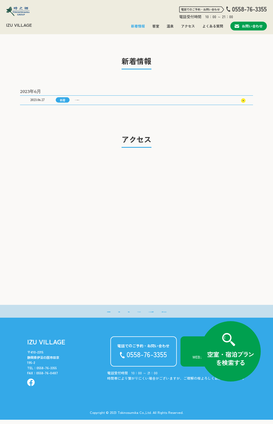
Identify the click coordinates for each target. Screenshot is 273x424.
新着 (63, 102)
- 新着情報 (79, 315)
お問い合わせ (249, 26)
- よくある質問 (161, 315)
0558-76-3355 (249, 9)
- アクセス (135, 315)
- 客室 (99, 315)
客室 (155, 26)
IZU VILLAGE (19, 25)
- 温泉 (115, 315)
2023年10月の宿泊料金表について (102, 102)
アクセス (188, 26)
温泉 (170, 26)
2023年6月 (30, 91)
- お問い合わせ (190, 315)
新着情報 (138, 26)
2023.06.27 (37, 102)
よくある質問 (212, 26)
